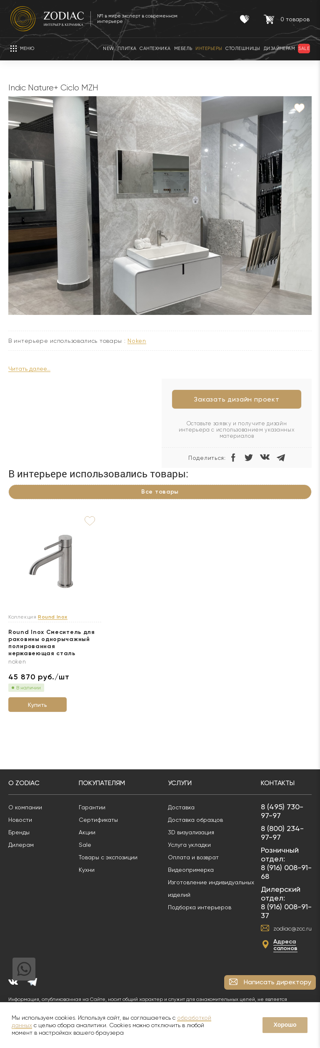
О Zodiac (24, 783)
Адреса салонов (285, 945)
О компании (25, 807)
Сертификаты (98, 819)
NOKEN (137, 341)
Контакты (278, 783)
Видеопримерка (191, 869)
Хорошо (284, 1024)
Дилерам (21, 844)
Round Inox (53, 617)
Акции (87, 832)
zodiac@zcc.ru (292, 928)
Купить (37, 704)
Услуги (180, 783)
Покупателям (102, 783)
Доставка (181, 807)
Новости (20, 819)
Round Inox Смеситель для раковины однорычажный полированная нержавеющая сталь (51, 643)
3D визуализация (191, 832)
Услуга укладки (189, 844)
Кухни (87, 869)
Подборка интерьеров (199, 907)
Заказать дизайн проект (237, 399)
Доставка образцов (195, 819)
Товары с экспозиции (108, 857)
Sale (85, 844)
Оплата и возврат (193, 857)
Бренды (19, 832)
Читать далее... (29, 369)
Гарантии (92, 807)
